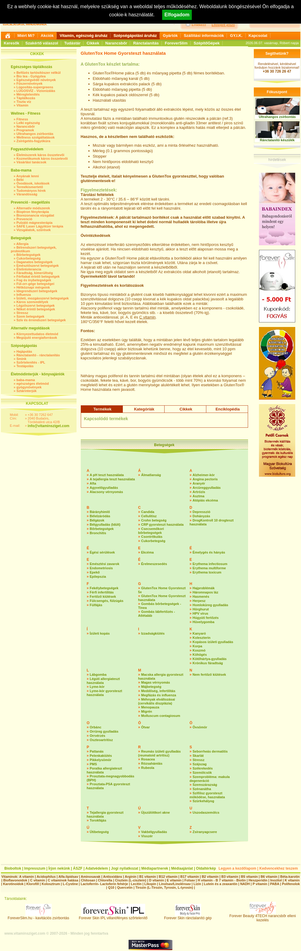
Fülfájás (96, 605)
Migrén (146, 711)
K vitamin (292, 880)
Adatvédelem (96, 868)
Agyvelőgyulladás (104, 487)
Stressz (22, 313)
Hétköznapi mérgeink (33, 287)
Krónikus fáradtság (208, 663)
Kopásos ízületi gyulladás (213, 642)
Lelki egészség (28, 123)
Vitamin (22, 105)
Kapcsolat (258, 35)
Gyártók (170, 35)
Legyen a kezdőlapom (238, 868)
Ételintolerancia (28, 269)
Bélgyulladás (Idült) (105, 524)
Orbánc (96, 727)
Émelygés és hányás (209, 552)
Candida (147, 512)
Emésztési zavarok (104, 564)
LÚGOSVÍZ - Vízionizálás (35, 91)
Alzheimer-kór (204, 475)
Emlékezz (199, 25)
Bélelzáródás (100, 516)
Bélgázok (97, 520)
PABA (275, 884)
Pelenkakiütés (101, 755)
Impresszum (34, 868)
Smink (21, 359)
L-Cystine (70, 884)
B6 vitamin (268, 876)
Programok (25, 130)
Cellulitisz (149, 516)
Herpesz (199, 601)
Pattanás (97, 751)
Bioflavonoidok (15, 880)
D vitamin (156, 880)
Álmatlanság (151, 475)
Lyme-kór (97, 686)
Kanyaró (199, 633)
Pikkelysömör (101, 760)
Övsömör (200, 727)
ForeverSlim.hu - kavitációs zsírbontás (38, 916)
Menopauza (150, 707)
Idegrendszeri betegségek (36, 291)
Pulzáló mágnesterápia (34, 222)
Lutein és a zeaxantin (220, 884)
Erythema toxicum (207, 572)
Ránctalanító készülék (277, 140)
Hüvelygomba (203, 622)
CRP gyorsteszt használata (162, 524)
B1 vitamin (147, 876)
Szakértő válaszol (41, 43)
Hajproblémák (204, 588)
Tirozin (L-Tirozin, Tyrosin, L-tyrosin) (164, 887)
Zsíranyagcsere (205, 832)
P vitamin (260, 884)
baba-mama (25, 380)
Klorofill (32, 884)
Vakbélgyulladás (154, 832)
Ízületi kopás (100, 633)
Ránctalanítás (146, 43)
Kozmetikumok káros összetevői (42, 158)
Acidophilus (46, 876)
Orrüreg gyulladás (104, 731)
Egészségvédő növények (36, 80)
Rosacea (148, 759)
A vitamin (26, 876)
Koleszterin (202, 637)
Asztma (198, 496)
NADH (245, 884)
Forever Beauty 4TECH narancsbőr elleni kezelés (262, 916)
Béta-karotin (289, 876)
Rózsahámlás (151, 763)
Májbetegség (151, 686)
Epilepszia (98, 576)
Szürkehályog (203, 801)
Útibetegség (99, 832)
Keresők (11, 43)
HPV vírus (200, 613)
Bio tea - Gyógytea (31, 76)
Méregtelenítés (28, 94)
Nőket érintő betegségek (35, 309)
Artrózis (199, 492)
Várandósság (26, 194)
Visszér (147, 836)
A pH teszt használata (107, 475)
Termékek (102, 409)
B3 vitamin (229, 876)
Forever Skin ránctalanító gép (187, 916)
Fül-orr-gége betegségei (35, 284)
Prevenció (24, 219)
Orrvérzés (97, 735)
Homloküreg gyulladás (210, 605)
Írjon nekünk (59, 868)
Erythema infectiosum (210, 564)
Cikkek (93, 43)
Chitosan (88, 880)
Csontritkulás (151, 536)
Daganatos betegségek (34, 262)
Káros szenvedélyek (32, 302)
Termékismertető (29, 187)
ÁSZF (77, 868)
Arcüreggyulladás (207, 487)
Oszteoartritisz (101, 740)
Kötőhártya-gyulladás (210, 659)
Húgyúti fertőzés (206, 617)
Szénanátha (202, 789)
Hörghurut (201, 609)
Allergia (22, 244)
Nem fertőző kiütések (209, 674)
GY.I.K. (236, 35)
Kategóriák (144, 409)
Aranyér (199, 483)
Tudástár (72, 43)
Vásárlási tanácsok (31, 162)
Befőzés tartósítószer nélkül (38, 72)
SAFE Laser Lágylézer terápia (39, 226)
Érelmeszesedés (154, 564)
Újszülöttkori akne (155, 812)
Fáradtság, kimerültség (34, 273)
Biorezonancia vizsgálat (35, 215)
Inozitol (276, 880)
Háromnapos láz (205, 592)
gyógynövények (28, 387)
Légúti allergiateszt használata (103, 681)
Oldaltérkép (206, 868)
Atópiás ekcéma (205, 500)
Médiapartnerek (154, 868)
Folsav (189, 880)
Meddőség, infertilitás (158, 691)
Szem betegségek (30, 316)
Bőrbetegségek (28, 255)
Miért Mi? (26, 35)
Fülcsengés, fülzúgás (106, 601)
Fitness (22, 119)
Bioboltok (13, 868)
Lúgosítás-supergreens (34, 87)
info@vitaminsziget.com (49, 426)
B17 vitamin (189, 876)
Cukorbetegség (28, 258)
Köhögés (200, 654)
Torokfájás (98, 820)
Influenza (23, 294)
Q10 (111, 887)
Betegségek (164, 445)
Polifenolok (291, 884)
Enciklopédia (227, 409)
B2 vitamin (210, 876)
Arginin (130, 876)
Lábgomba (98, 674)
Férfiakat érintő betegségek (38, 276)
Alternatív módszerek (33, 208)
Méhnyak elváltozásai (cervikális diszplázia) (156, 701)
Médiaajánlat (182, 868)
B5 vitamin (249, 876)
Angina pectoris (205, 479)
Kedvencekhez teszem (278, 868)
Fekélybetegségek (104, 588)
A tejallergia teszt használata (112, 479)
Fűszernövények (29, 83)
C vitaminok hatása (63, 880)
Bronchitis (98, 533)
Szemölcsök (202, 772)
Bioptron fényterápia (32, 212)
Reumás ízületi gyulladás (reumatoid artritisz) (159, 753)
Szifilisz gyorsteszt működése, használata (207, 795)
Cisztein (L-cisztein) (130, 880)
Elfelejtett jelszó (223, 25)
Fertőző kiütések (103, 596)
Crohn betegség (154, 520)
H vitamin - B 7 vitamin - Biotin (222, 880)
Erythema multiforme (209, 568)
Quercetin (125, 887)
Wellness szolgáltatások (35, 137)
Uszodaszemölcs (206, 812)
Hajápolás (24, 351)
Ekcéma (147, 552)
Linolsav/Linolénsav (175, 884)
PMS (93, 764)
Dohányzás (201, 516)
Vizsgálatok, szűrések (33, 230)
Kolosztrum (51, 884)
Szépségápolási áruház (135, 35)
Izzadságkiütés (153, 633)
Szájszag (200, 764)
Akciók (47, 35)
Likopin (150, 884)
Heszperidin (258, 880)
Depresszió (202, 512)
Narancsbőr (116, 43)
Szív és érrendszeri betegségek (41, 320)
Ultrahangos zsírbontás (34, 134)
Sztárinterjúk (26, 391)
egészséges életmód (32, 383)
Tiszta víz (23, 101)
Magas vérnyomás (155, 682)
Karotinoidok (13, 884)
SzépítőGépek (207, 43)
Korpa (197, 646)
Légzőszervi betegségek (35, 305)
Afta (93, 483)
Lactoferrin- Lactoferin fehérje (104, 884)
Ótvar (145, 727)
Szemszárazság (205, 784)
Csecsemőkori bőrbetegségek (151, 530)
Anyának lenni (27, 176)
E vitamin (174, 880)
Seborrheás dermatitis (210, 751)
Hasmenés (201, 596)
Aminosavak (90, 876)
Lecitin (136, 884)
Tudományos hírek (31, 190)
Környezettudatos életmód (37, 334)
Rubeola (147, 768)
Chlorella (105, 880)
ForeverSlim (176, 43)
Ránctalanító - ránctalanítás (38, 355)
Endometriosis (101, 568)
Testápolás (25, 366)
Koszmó (199, 650)
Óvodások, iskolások (32, 183)
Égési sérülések (102, 552)
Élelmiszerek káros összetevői (40, 155)
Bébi (20, 179)
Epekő (95, 572)
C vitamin (147, 317)
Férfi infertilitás (102, 592)
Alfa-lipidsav (68, 876)
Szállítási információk (204, 35)
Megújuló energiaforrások (36, 337)
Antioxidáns (112, 876)
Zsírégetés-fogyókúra (33, 141)
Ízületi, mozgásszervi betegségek (42, 298)
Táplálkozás (25, 98)
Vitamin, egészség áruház (83, 35)
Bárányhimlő (100, 512)
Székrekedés (203, 768)
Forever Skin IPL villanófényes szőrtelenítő (113, 916)
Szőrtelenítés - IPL (30, 362)
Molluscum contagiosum (160, 715)
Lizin (197, 884)
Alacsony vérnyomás (106, 492)
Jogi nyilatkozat (124, 868)
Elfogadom (177, 14)
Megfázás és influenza (158, 695)
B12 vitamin (168, 876)
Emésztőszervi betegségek (37, 265)
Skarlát (198, 755)
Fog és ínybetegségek (33, 280)
